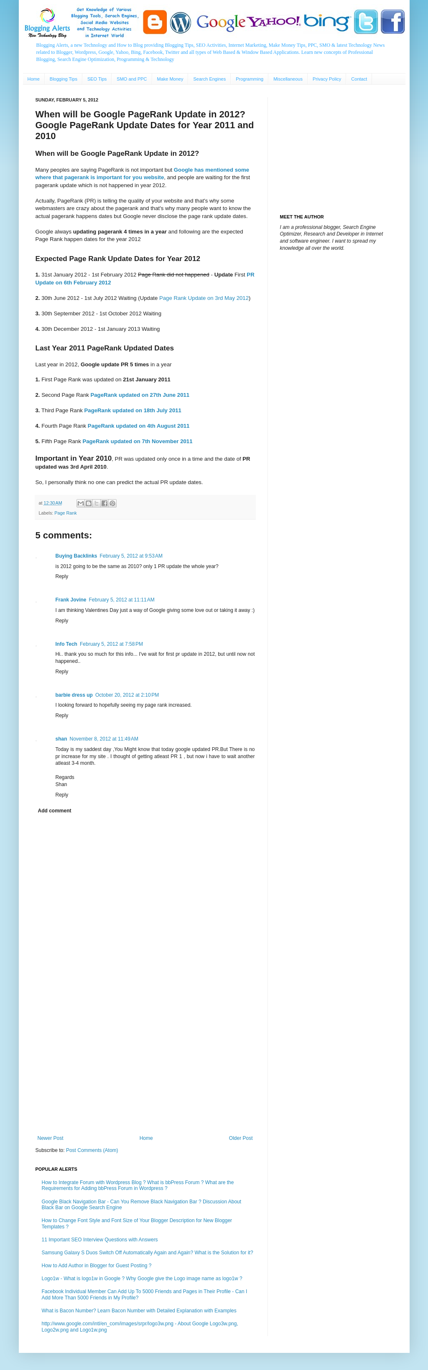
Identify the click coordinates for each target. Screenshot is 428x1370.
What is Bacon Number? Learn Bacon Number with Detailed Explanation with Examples (139, 1311)
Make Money (170, 78)
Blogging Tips (63, 78)
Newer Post (51, 1138)
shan (61, 739)
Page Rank (65, 512)
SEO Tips (97, 78)
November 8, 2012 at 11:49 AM (104, 739)
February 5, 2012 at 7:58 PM (111, 644)
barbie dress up (74, 695)
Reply (62, 576)
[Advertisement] (145, 1066)
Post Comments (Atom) (92, 1150)
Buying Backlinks (76, 556)
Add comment (54, 811)
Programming (249, 78)
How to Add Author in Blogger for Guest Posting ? (97, 1266)
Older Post (241, 1138)
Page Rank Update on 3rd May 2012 (204, 298)
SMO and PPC (132, 78)
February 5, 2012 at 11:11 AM (122, 600)
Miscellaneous (288, 78)
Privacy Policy (327, 78)
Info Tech (66, 644)
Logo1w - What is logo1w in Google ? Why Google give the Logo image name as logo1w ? (142, 1278)
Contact (359, 78)
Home (34, 78)
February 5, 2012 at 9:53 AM (131, 556)
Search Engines (209, 78)
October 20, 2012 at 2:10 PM (127, 695)
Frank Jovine (71, 600)
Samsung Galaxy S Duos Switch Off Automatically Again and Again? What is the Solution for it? (147, 1253)
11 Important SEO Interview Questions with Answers (100, 1240)
